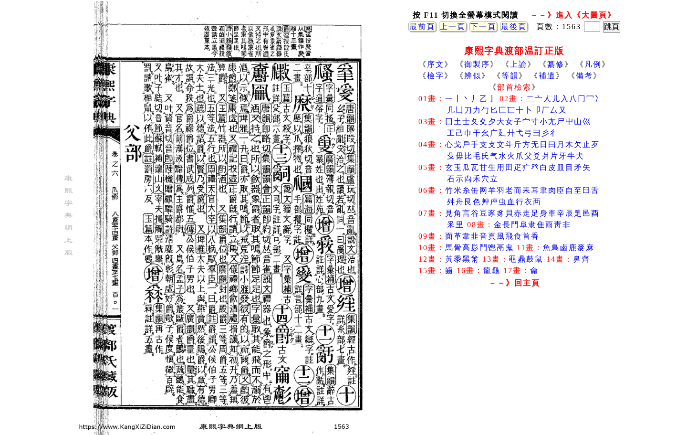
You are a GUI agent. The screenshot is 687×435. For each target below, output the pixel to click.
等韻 (510, 76)
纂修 (555, 64)
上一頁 (453, 26)
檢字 (435, 76)
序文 (435, 64)
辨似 (472, 76)
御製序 (477, 64)
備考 (584, 76)
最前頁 (422, 26)
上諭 (518, 64)
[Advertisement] (514, 367)
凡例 (593, 64)
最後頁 (514, 26)
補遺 (547, 76)
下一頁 (483, 26)
